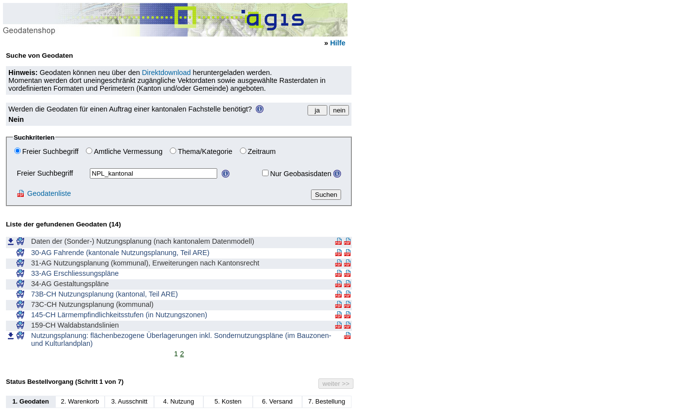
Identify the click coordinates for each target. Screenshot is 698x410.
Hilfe (338, 43)
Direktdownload (166, 72)
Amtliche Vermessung (128, 151)
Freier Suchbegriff (50, 151)
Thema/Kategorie (205, 151)
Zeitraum (262, 151)
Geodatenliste (44, 193)
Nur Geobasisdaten (300, 174)
